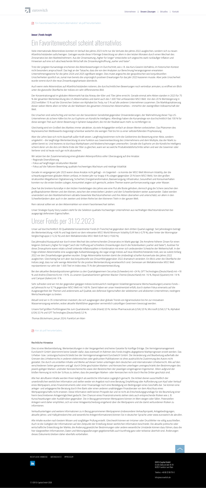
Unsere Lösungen (148, 11)
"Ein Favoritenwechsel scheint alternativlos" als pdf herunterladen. (68, 23)
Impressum (68, 456)
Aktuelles (164, 11)
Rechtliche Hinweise (39, 456)
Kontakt (175, 11)
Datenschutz (56, 456)
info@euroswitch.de (163, 477)
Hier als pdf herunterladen (48, 330)
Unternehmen (130, 11)
